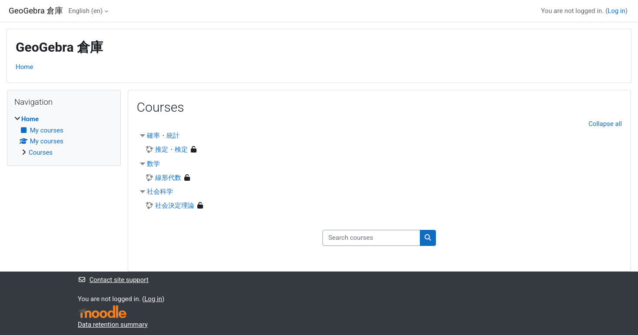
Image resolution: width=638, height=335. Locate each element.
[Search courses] (371, 238)
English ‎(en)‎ (86, 11)
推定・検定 (171, 149)
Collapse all (605, 124)
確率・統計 (163, 135)
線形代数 (168, 178)
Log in (616, 11)
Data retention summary (113, 324)
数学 (153, 164)
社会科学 (160, 192)
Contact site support (113, 280)
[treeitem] (63, 135)
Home (24, 67)
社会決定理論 (174, 205)
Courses (41, 152)
